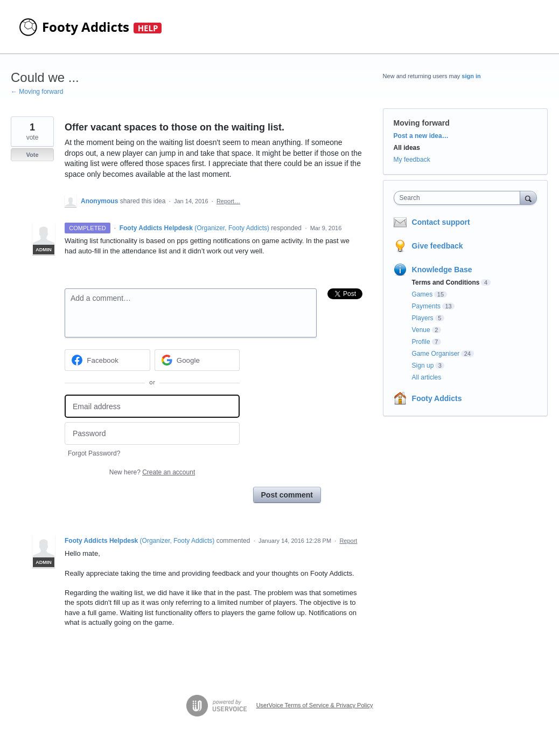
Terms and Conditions (446, 282)
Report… (228, 201)
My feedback (412, 159)
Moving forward (422, 123)
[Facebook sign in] (107, 360)
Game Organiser (436, 353)
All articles (427, 377)
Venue (421, 330)
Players (423, 318)
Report (348, 540)
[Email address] (152, 406)
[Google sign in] (197, 360)
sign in (471, 76)
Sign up (423, 365)
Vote (32, 154)
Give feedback (437, 246)
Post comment (287, 495)
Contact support (441, 222)
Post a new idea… (421, 136)
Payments (426, 306)
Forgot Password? (94, 453)
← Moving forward (37, 91)
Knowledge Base (442, 269)
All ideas (407, 147)
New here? (152, 472)
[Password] (152, 433)
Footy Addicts (437, 398)
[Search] (528, 197)
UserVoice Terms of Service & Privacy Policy (314, 705)
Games (422, 294)
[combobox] (459, 198)
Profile (421, 342)
